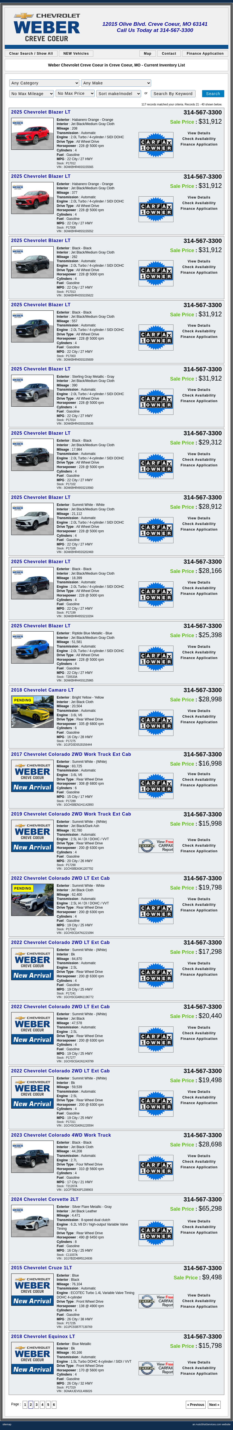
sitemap (7, 1424)
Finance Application (205, 54)
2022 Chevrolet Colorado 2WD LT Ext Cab (60, 878)
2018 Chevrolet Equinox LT (43, 1336)
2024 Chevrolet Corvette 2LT (45, 1199)
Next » (214, 1405)
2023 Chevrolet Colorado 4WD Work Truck (61, 1135)
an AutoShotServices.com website (211, 1424)
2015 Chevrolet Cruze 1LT (41, 1267)
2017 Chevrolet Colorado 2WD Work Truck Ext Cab (71, 754)
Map (147, 54)
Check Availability (199, 139)
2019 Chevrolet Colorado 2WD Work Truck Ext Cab (71, 814)
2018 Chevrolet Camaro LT (42, 690)
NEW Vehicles (76, 54)
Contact (169, 54)
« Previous (195, 1405)
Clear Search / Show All (31, 54)
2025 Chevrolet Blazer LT (41, 112)
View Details (199, 133)
